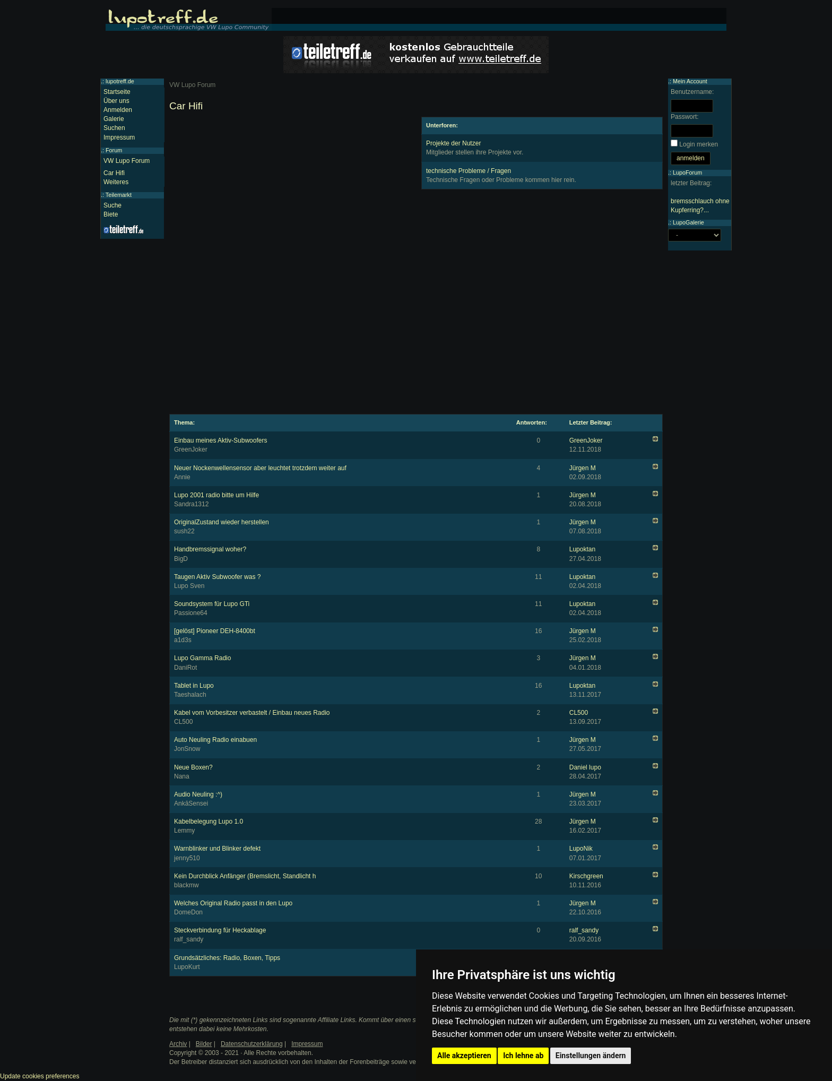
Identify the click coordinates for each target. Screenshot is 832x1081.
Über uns (116, 101)
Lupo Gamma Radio (202, 658)
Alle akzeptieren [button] (464, 1055)
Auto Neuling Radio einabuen (215, 739)
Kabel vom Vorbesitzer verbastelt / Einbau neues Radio (252, 712)
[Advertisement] (290, 191)
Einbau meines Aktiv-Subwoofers (220, 440)
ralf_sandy (584, 930)
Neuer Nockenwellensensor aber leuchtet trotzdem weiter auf (260, 468)
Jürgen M (582, 468)
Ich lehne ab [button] (523, 1055)
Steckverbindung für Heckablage (220, 930)
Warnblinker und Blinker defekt (217, 848)
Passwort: (685, 116)
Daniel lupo (585, 767)
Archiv (178, 1044)
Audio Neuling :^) (198, 794)
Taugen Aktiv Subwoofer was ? (217, 577)
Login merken (698, 144)
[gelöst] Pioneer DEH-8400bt (214, 631)
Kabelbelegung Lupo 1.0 (208, 821)
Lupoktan (582, 549)
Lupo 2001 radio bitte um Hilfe (216, 495)
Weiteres (115, 182)
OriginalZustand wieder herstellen (221, 522)
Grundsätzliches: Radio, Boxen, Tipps (227, 958)
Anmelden (117, 110)
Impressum (119, 137)
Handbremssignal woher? (210, 549)
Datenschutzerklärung (252, 1044)
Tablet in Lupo (194, 685)
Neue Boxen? (193, 767)
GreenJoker (586, 440)
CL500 (578, 712)
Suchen (114, 128)
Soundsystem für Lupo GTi (211, 604)
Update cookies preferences (39, 1076)
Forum (114, 150)
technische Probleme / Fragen (468, 171)
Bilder (204, 1044)
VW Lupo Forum (126, 161)
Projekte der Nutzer (453, 143)
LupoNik (581, 848)
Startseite (117, 92)
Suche (112, 205)
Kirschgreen (586, 876)
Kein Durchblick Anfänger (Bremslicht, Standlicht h (245, 876)
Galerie (113, 119)
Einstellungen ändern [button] (591, 1055)
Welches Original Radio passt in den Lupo (233, 903)
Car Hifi (114, 173)
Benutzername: (692, 92)
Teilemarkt (119, 195)
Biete (110, 214)
